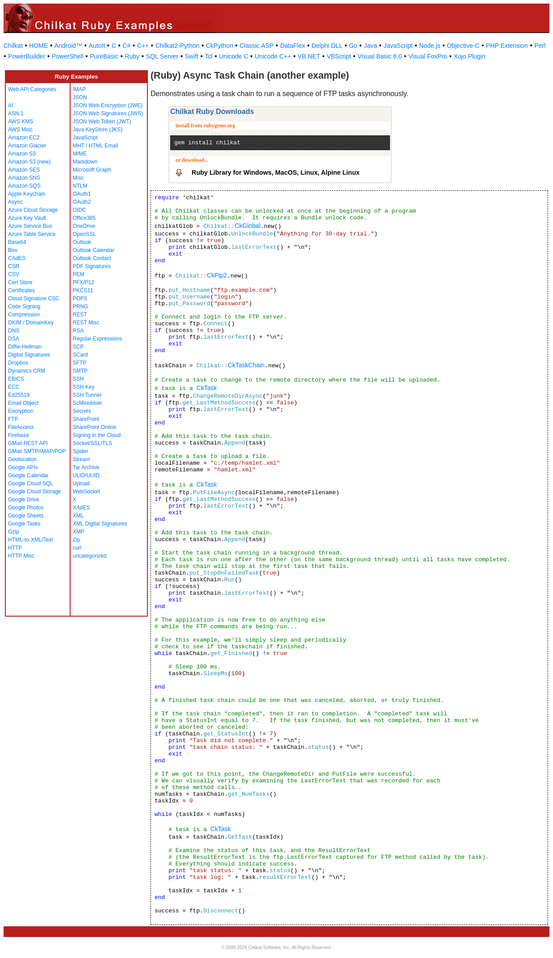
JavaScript (398, 45)
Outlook (82, 242)
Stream (81, 459)
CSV (13, 274)
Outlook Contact (92, 258)
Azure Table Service (32, 234)
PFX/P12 (83, 282)
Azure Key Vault (27, 218)
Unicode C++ (273, 56)
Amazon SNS (24, 178)
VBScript (339, 56)
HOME (38, 45)
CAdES (16, 258)
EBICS (16, 379)
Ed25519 (18, 395)
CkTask (207, 387)
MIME (80, 154)
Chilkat (13, 45)
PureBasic (104, 56)
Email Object (23, 403)
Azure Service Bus (30, 226)
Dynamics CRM (26, 371)
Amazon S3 (22, 154)
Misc (78, 178)
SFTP (80, 363)
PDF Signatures (92, 266)
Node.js (429, 45)
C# (126, 45)
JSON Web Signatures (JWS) (108, 113)
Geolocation (22, 459)
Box (12, 250)
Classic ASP (256, 45)
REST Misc (86, 322)
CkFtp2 (217, 275)
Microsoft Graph (92, 170)
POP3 (80, 298)
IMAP (79, 89)
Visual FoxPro (427, 56)
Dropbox (18, 363)
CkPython (219, 45)
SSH (78, 379)
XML (78, 516)
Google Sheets (25, 516)
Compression (24, 314)
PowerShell (68, 56)
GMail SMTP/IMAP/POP (37, 451)
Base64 (17, 242)
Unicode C (233, 56)
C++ (143, 45)
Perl (539, 45)
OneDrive (84, 226)
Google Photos (25, 507)
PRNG (80, 306)
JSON (80, 97)
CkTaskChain (246, 365)
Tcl (209, 56)
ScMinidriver (87, 403)
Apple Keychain (26, 194)
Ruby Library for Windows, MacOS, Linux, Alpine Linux (276, 172)
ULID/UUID (86, 475)
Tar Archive (86, 467)
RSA (78, 331)
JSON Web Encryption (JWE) (107, 105)
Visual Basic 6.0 (379, 56)
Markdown (85, 162)
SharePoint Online (94, 427)
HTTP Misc (21, 556)
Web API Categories (32, 89)
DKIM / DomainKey (31, 322)
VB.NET (308, 56)
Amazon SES (24, 170)
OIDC (79, 210)
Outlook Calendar (93, 250)
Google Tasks (24, 524)
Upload (81, 483)
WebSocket (86, 491)
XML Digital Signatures (100, 524)
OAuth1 (82, 194)
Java (370, 45)
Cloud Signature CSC (33, 298)
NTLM (80, 186)
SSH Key (84, 387)
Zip (76, 540)
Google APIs (23, 467)
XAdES (81, 507)
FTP (13, 419)
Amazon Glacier (27, 146)
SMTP (80, 371)
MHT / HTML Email (95, 146)
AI (10, 105)
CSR (13, 266)
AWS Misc (20, 129)
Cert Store (20, 282)
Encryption (21, 411)
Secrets (82, 411)
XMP (78, 532)
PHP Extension (507, 45)
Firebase (18, 435)
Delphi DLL (326, 45)
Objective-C (463, 45)
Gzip (13, 532)
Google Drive (23, 499)
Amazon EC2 (24, 137)
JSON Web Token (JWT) (102, 121)
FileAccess (21, 427)
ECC (13, 387)
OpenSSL (84, 234)
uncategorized (89, 556)
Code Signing (24, 306)
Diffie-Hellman (25, 347)
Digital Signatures (29, 355)
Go (353, 45)
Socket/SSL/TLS (92, 443)
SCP (78, 347)
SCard (80, 355)
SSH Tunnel (87, 395)
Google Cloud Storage (34, 491)
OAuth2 (82, 202)
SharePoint (86, 419)
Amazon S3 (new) (29, 162)
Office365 (84, 218)
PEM (78, 274)
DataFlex (292, 45)
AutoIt (97, 45)
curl (77, 548)
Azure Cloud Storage (33, 210)
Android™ (68, 45)
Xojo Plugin (470, 56)
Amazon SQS (24, 186)
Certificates (21, 290)
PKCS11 (83, 290)
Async (15, 202)
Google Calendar (28, 475)
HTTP (15, 548)
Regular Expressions (97, 339)
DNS (13, 331)
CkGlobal (247, 225)
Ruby (132, 56)
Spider (80, 451)
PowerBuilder (26, 56)
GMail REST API (27, 443)
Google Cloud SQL (30, 483)
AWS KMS (20, 121)
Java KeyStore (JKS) (97, 129)
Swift (191, 56)
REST (80, 314)
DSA (13, 339)
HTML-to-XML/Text (30, 540)
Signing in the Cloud (97, 435)
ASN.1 (16, 113)
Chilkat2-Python (177, 45)
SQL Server (162, 56)
